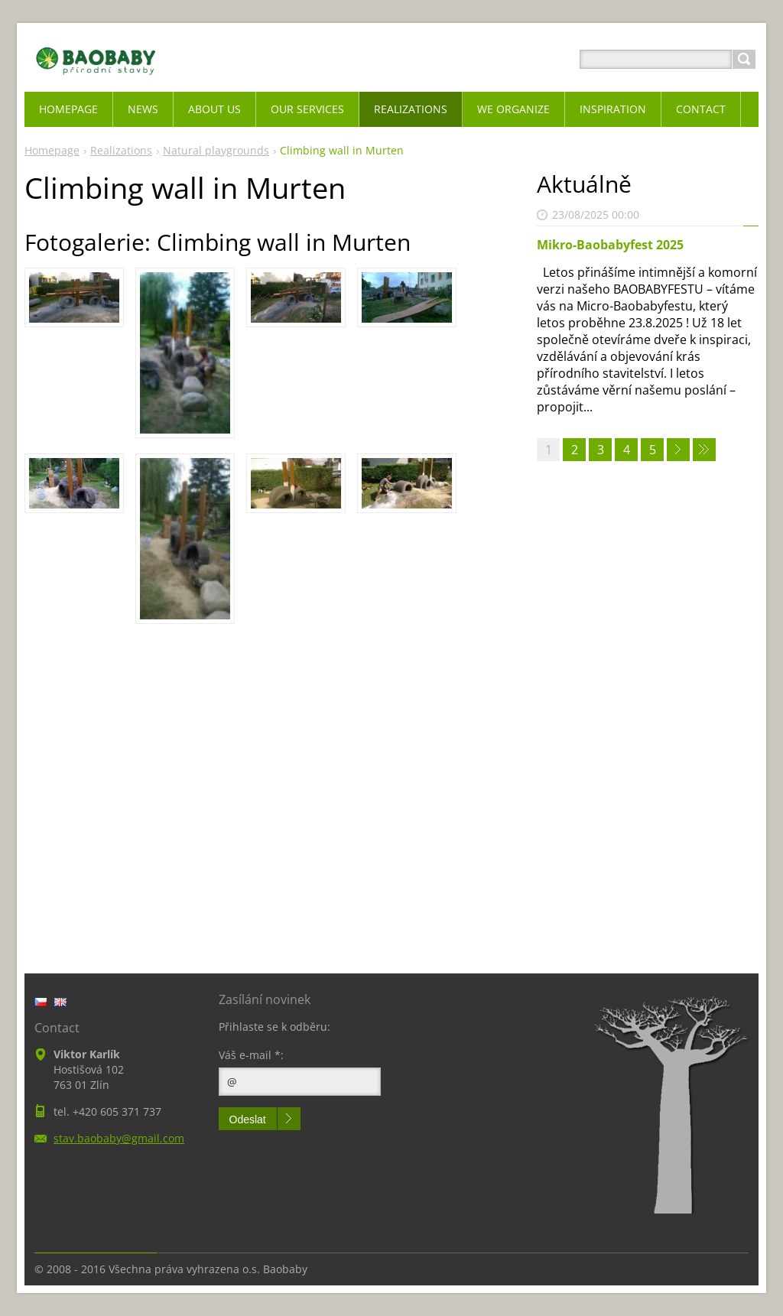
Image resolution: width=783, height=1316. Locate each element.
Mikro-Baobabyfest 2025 (610, 244)
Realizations (121, 150)
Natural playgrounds (216, 150)
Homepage (52, 150)
